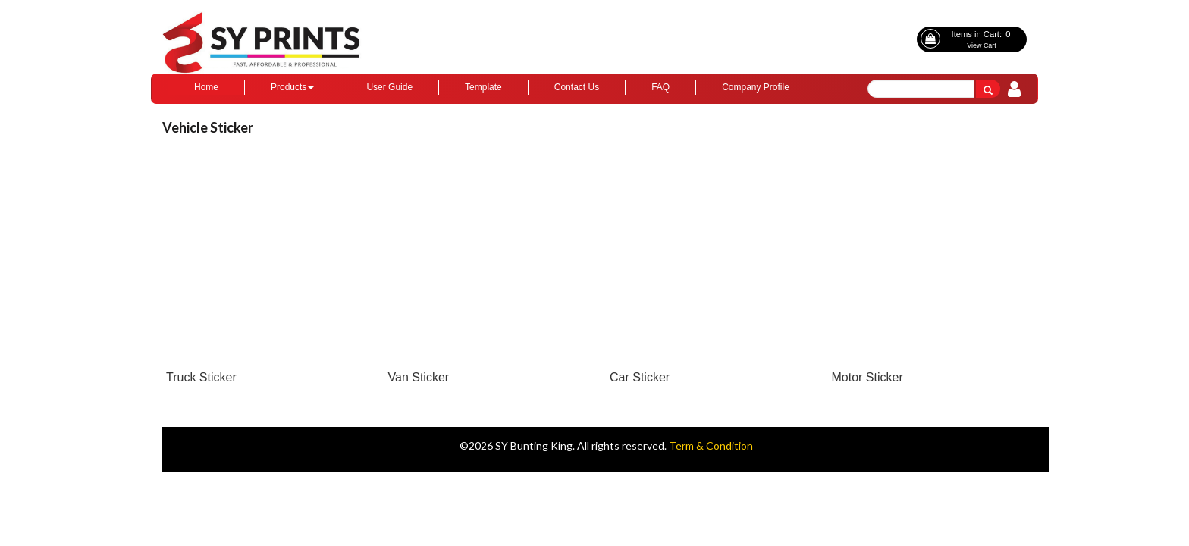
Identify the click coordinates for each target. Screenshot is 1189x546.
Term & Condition (711, 445)
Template (483, 87)
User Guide (389, 87)
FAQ (660, 87)
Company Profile (755, 87)
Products (292, 87)
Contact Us (576, 87)
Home (206, 87)
